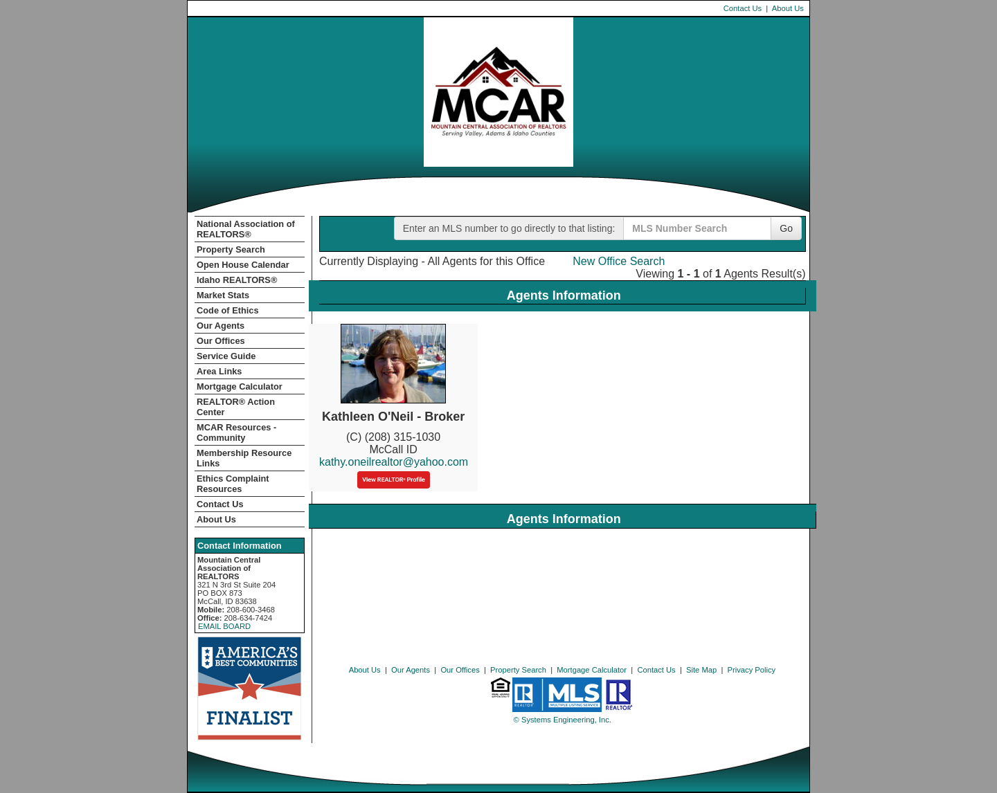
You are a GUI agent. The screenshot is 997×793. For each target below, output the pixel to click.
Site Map (701, 670)
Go (786, 228)
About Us (788, 8)
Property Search (231, 249)
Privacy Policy (752, 670)
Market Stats (223, 295)
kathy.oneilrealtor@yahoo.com (393, 462)
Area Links (219, 371)
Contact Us (743, 8)
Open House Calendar (243, 264)
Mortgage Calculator (239, 386)
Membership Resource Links (244, 458)
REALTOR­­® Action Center (236, 407)
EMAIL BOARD (224, 626)
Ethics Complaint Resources (233, 483)
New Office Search (619, 261)
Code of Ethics (228, 310)
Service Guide (226, 356)
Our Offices (221, 341)
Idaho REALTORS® (237, 280)
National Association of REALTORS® (246, 229)
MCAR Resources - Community (236, 432)
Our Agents (220, 325)
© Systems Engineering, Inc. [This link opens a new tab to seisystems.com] (562, 719)
